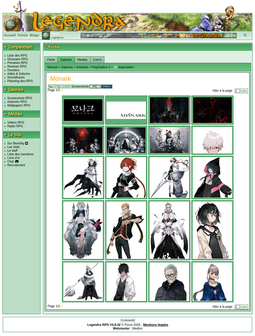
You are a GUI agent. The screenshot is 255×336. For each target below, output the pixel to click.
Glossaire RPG (17, 59)
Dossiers (13, 70)
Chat (10, 161)
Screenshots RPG (19, 98)
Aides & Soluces (18, 74)
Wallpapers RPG (18, 105)
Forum (23, 35)
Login (54, 37)
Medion (137, 328)
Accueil (10, 35)
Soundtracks (16, 77)
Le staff (12, 150)
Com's (97, 60)
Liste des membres (20, 154)
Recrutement (16, 165)
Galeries (66, 60)
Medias (82, 60)
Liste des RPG (17, 55)
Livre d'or (13, 158)
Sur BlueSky (17, 143)
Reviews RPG (17, 66)
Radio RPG (15, 126)
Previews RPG (17, 63)
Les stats (13, 147)
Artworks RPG (17, 102)
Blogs (34, 35)
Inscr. (61, 37)
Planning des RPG (20, 81)
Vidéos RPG (15, 122)
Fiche (51, 60)
